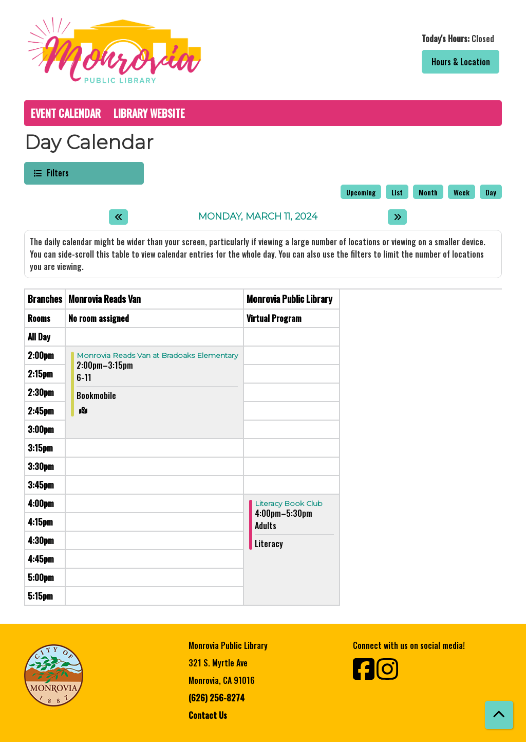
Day (490, 192)
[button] (385, 38)
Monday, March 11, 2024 (257, 216)
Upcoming (360, 192)
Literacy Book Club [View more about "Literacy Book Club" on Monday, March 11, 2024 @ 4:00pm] (289, 503)
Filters (56, 172)
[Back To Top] (499, 715)
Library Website (149, 113)
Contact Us (208, 715)
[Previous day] (118, 217)
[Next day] (397, 217)
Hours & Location (460, 62)
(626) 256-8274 (217, 698)
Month (428, 192)
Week (461, 192)
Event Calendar (66, 113)
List (397, 192)
